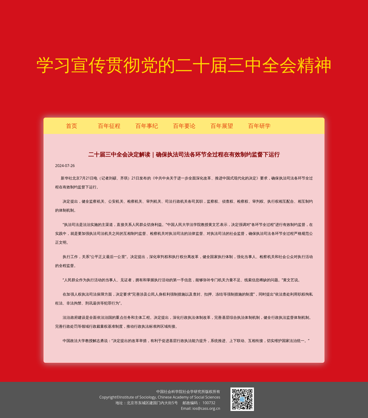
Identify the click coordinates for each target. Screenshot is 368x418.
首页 (71, 125)
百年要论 (184, 125)
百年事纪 (146, 125)
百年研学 (259, 125)
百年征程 (109, 125)
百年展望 (222, 125)
